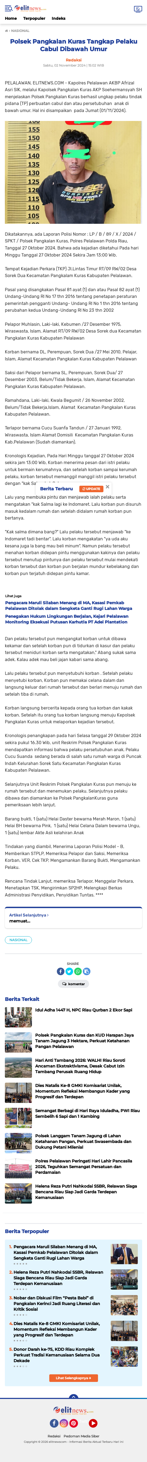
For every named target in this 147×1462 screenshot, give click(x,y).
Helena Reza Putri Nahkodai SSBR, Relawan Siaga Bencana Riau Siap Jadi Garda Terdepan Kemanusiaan (58, 1278)
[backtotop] (74, 1399)
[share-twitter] (69, 971)
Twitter (86, 1421)
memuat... (19, 921)
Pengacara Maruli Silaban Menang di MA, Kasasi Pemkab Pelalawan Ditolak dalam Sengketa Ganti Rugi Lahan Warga (56, 1252)
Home (11, 18)
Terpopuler (34, 18)
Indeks (58, 18)
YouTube (97, 1426)
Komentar (73, 983)
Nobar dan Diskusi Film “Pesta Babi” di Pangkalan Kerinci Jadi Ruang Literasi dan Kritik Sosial (57, 1303)
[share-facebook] (60, 971)
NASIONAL (18, 940)
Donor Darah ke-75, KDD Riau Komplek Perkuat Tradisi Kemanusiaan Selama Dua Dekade (57, 1355)
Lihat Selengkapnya (73, 1378)
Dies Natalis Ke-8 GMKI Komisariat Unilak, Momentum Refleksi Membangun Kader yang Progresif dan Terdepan (57, 1329)
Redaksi (54, 1436)
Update (91, 489)
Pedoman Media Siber (81, 1436)
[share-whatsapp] (78, 971)
